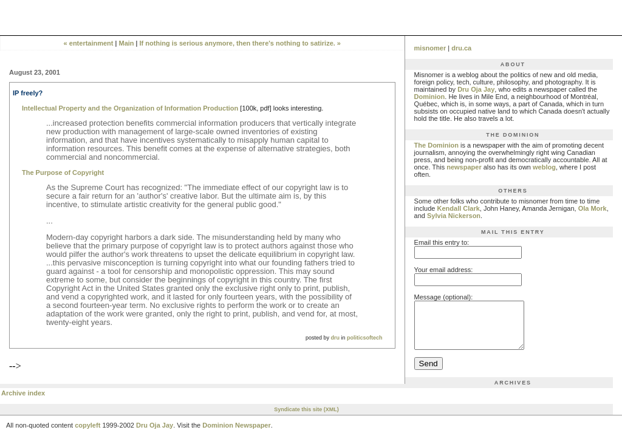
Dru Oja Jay (475, 89)
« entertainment (89, 43)
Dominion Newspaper (236, 434)
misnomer (430, 48)
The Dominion (436, 145)
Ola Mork (592, 208)
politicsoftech (365, 338)
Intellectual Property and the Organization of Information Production (130, 108)
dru (335, 338)
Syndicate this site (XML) (306, 418)
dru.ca (461, 48)
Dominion (429, 96)
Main (126, 43)
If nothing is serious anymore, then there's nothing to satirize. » (240, 43)
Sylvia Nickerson (453, 215)
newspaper (463, 167)
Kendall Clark (458, 208)
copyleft (87, 434)
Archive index (23, 402)
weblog (544, 167)
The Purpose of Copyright (63, 172)
